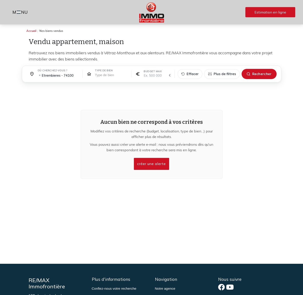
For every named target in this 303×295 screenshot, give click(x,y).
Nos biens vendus (51, 31)
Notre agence (165, 288)
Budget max (153, 71)
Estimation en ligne (270, 12)
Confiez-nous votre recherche (114, 288)
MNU (20, 13)
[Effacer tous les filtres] (190, 74)
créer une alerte (151, 164)
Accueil (31, 31)
